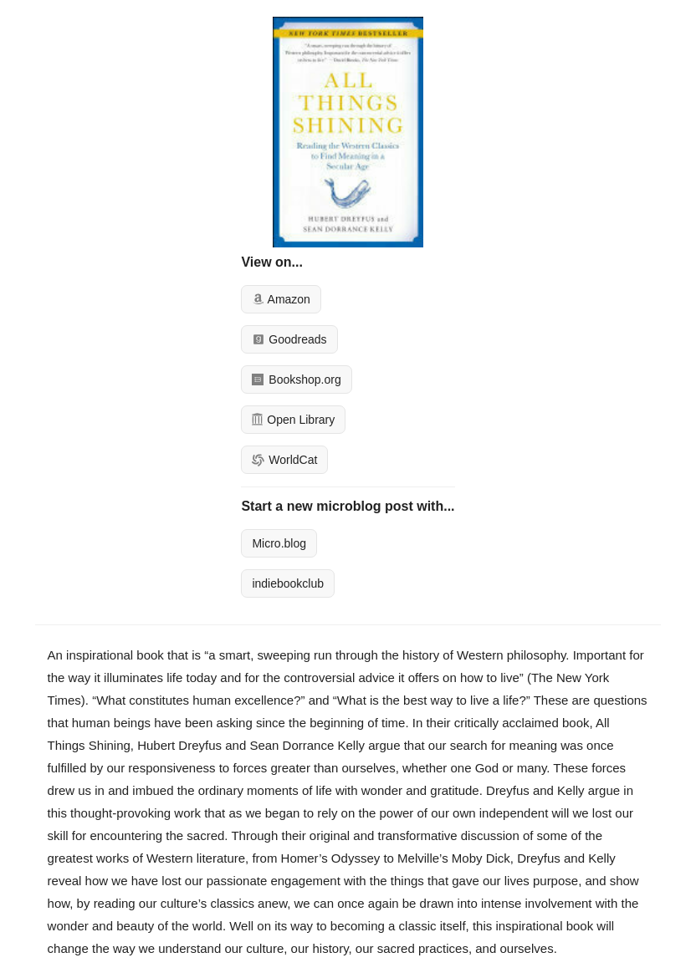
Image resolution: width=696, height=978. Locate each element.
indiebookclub (288, 583)
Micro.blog (279, 543)
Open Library (293, 419)
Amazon (281, 299)
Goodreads (289, 339)
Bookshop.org (296, 379)
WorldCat (284, 459)
